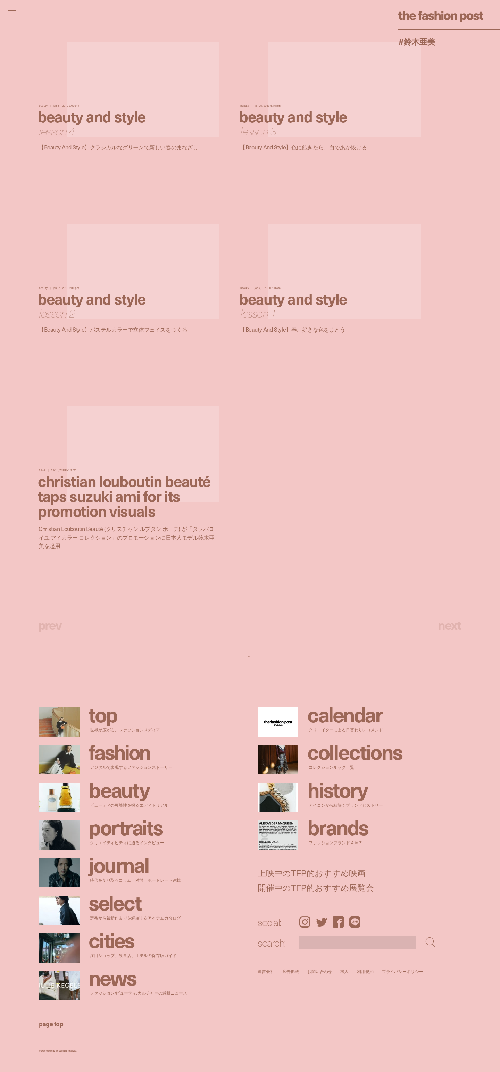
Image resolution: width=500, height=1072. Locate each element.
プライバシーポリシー (402, 971)
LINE (354, 922)
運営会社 (266, 971)
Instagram (304, 922)
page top (51, 1023)
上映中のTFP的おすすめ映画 (312, 873)
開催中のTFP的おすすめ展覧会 (316, 887)
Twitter (321, 922)
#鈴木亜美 (416, 41)
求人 (345, 971)
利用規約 (365, 971)
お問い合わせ (319, 971)
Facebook (338, 922)
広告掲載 (291, 971)
